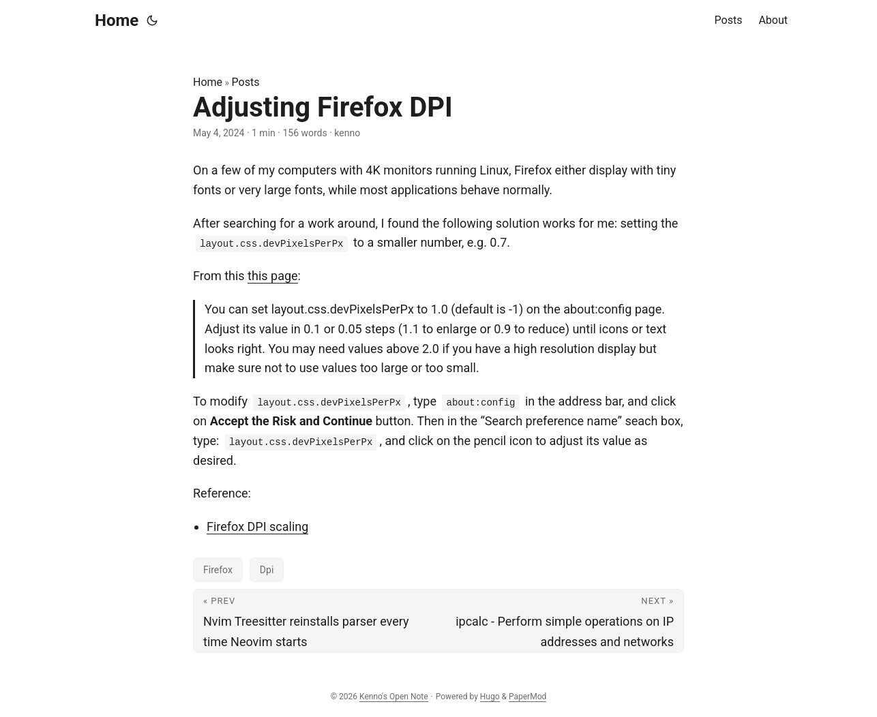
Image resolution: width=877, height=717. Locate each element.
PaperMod (527, 696)
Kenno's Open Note (393, 696)
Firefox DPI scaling (257, 526)
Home (116, 20)
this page (273, 276)
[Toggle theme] (152, 20)
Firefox (218, 569)
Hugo (490, 696)
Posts (246, 82)
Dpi (266, 569)
